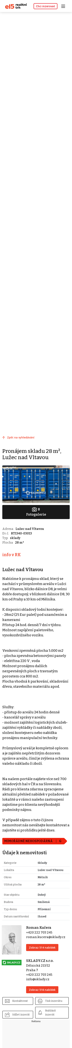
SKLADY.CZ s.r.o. (40, 961)
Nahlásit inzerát (50, 1012)
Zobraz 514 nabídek (42, 947)
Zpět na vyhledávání (20, 437)
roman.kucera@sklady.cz (45, 937)
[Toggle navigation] (64, 6)
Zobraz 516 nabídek (42, 990)
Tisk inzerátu (53, 1001)
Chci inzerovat (45, 6)
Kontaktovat (20, 1001)
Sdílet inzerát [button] (21, 1014)
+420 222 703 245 (39, 932)
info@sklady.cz (37, 979)
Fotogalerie (36, 512)
